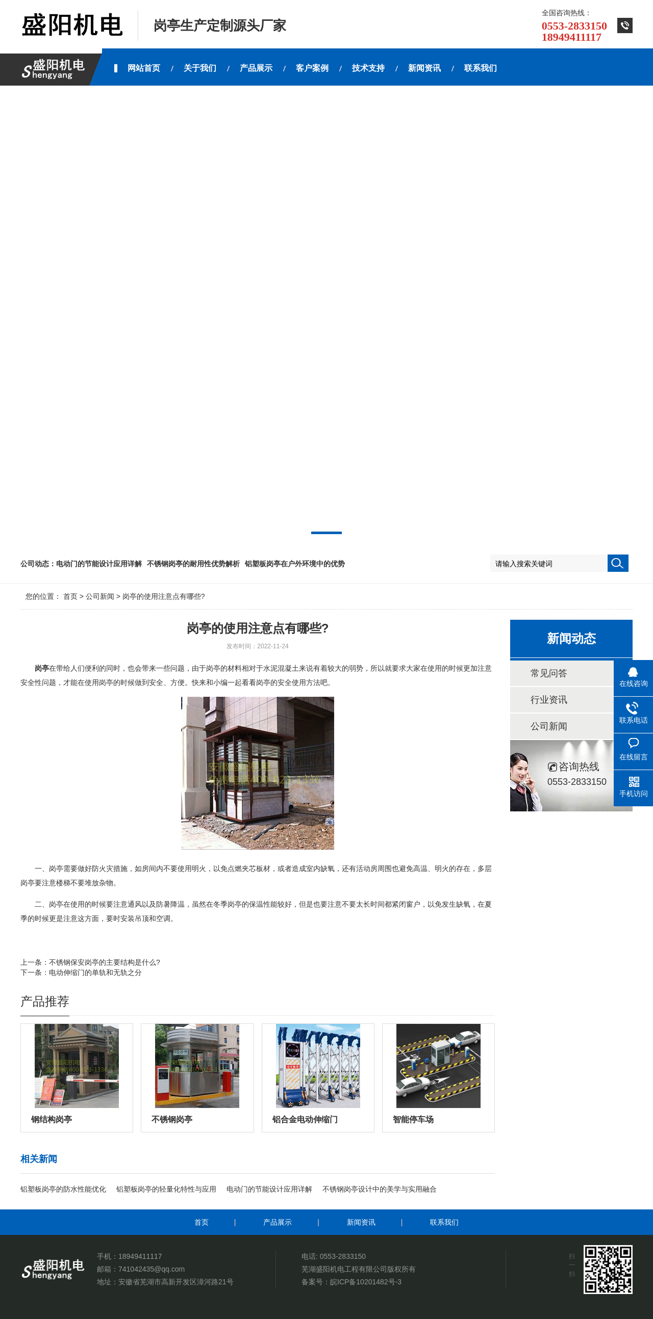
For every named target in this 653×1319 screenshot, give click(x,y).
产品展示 (277, 1222)
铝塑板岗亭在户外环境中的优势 (295, 564)
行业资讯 (549, 700)
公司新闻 (100, 596)
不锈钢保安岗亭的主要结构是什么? (104, 962)
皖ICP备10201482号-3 (365, 1282)
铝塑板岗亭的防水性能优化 (63, 1189)
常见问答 (549, 673)
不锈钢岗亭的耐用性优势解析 (193, 564)
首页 (70, 596)
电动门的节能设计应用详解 (99, 564)
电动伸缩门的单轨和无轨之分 (95, 972)
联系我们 (444, 1222)
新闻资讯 (361, 1222)
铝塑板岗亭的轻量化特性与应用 (166, 1189)
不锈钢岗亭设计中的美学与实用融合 (379, 1189)
